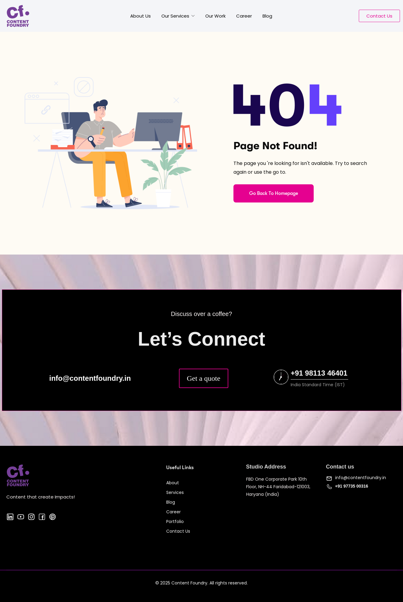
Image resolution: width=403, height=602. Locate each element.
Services (175, 492)
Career (244, 16)
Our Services (175, 16)
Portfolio (175, 521)
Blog (267, 16)
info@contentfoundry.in (360, 478)
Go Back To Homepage (273, 193)
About (172, 483)
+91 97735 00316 (351, 486)
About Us (140, 16)
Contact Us (178, 531)
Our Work (215, 16)
